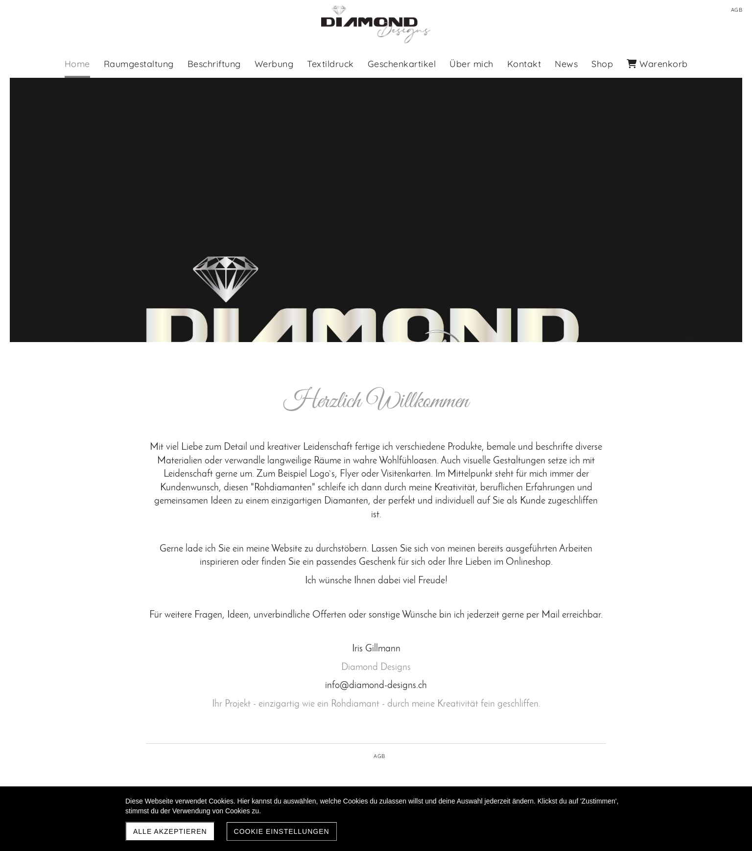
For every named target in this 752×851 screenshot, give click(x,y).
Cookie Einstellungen (281, 831)
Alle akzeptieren (170, 831)
